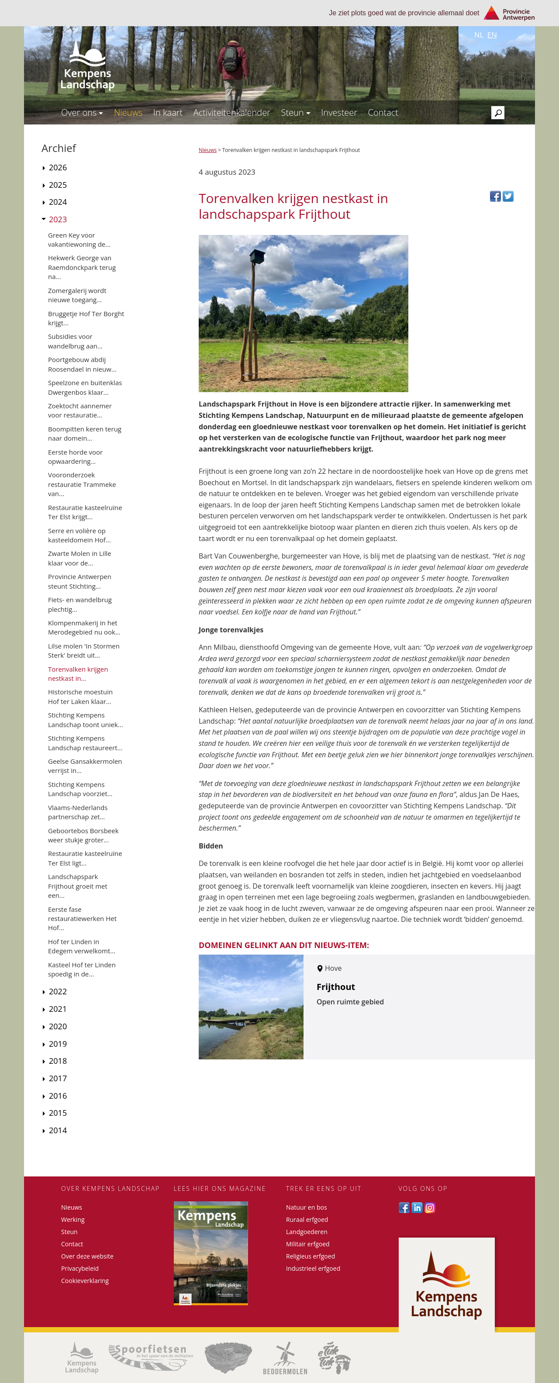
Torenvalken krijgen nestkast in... (78, 674)
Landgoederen (307, 1232)
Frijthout (336, 987)
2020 (58, 1026)
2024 (58, 202)
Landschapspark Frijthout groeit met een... (77, 886)
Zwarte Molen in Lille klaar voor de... (79, 558)
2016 (58, 1095)
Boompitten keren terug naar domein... (84, 433)
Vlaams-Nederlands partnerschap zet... (77, 812)
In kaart (168, 112)
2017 (58, 1078)
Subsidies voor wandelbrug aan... (75, 341)
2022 (58, 991)
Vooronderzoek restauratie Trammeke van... (82, 484)
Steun (295, 112)
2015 (58, 1112)
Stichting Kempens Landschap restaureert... (85, 743)
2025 (58, 184)
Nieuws (128, 112)
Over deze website (87, 1256)
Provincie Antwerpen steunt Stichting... (79, 581)
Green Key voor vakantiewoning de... (79, 239)
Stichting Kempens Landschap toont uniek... (85, 719)
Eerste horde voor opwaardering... (75, 457)
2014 (58, 1130)
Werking (73, 1219)
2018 (58, 1060)
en (492, 35)
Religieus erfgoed (310, 1256)
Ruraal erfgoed (307, 1219)
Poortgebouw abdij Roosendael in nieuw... (82, 364)
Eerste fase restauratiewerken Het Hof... (82, 918)
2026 (58, 167)
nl (479, 35)
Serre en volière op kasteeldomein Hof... (79, 535)
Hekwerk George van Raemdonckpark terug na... (82, 267)
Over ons (82, 112)
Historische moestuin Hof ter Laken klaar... (80, 696)
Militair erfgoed (308, 1244)
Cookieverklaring (85, 1280)
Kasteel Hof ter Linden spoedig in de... (82, 969)
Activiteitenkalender (231, 112)
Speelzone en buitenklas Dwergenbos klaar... (85, 387)
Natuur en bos (306, 1207)
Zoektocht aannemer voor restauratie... (80, 410)
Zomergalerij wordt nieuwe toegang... (77, 295)
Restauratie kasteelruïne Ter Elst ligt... (85, 858)
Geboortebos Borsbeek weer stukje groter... (83, 835)
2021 (58, 1009)
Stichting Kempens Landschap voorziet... (80, 789)
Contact (383, 112)
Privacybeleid (80, 1268)
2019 (58, 1043)
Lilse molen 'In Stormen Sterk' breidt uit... (84, 650)
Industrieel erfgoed (313, 1268)
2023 (58, 219)
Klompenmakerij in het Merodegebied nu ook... (84, 627)
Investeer (339, 112)
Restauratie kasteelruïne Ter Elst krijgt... (85, 512)
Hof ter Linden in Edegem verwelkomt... (81, 946)
